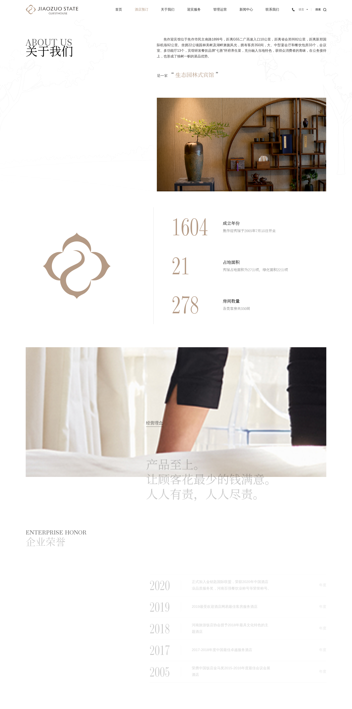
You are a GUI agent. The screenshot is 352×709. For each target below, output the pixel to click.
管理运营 (220, 9)
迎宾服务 (194, 9)
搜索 (318, 9)
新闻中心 (246, 9)
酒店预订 (141, 9)
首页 (118, 9)
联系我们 (272, 9)
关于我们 (167, 9)
